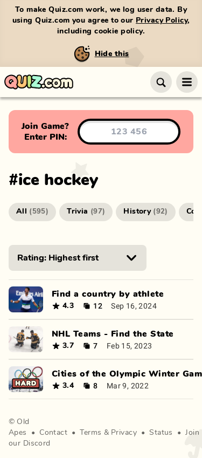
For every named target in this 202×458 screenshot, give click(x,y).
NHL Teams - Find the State (112, 334)
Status (161, 432)
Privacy (124, 432)
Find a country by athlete (108, 294)
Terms (90, 432)
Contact (53, 432)
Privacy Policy (161, 20)
